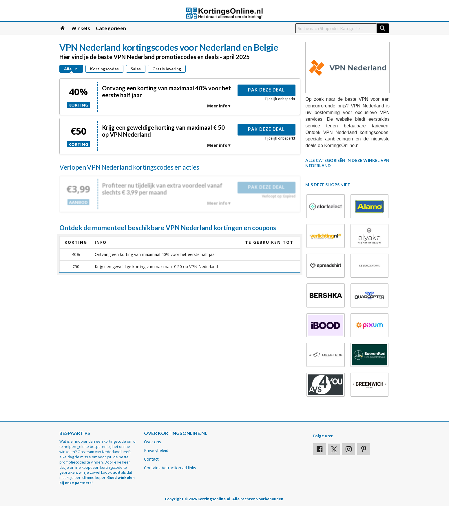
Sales (136, 68)
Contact (151, 459)
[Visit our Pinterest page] (363, 449)
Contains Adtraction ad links (170, 467)
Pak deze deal (266, 90)
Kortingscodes (104, 68)
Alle (71, 68)
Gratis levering (166, 68)
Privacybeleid (156, 450)
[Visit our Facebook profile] (319, 449)
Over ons (152, 441)
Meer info (217, 106)
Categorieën (111, 28)
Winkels (81, 28)
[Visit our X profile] (334, 449)
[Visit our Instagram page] (348, 449)
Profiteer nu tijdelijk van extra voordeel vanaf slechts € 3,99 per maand (162, 189)
